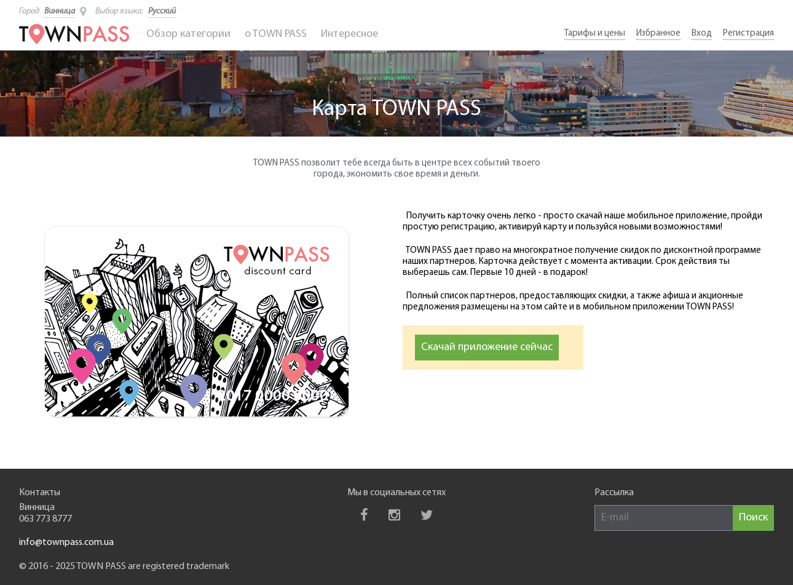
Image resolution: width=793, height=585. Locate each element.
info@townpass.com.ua (66, 542)
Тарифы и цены (594, 33)
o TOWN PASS (276, 34)
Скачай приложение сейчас (487, 347)
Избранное (658, 33)
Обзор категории (188, 34)
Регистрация (748, 33)
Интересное (349, 34)
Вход (702, 33)
